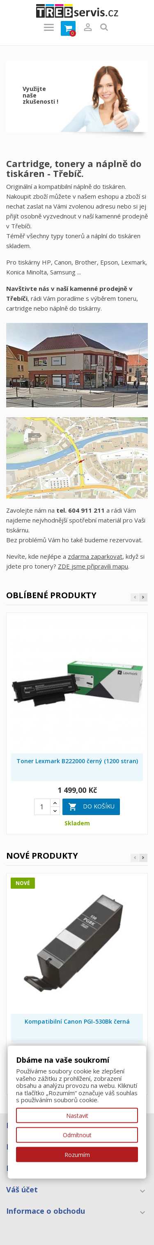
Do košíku (91, 806)
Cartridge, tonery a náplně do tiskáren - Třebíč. (73, 168)
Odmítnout (77, 1135)
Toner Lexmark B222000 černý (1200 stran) (77, 761)
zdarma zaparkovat (95, 556)
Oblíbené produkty (51, 595)
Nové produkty (42, 855)
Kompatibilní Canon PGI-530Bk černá (77, 1021)
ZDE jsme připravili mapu (93, 566)
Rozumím (77, 1154)
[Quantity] (42, 807)
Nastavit (77, 1115)
